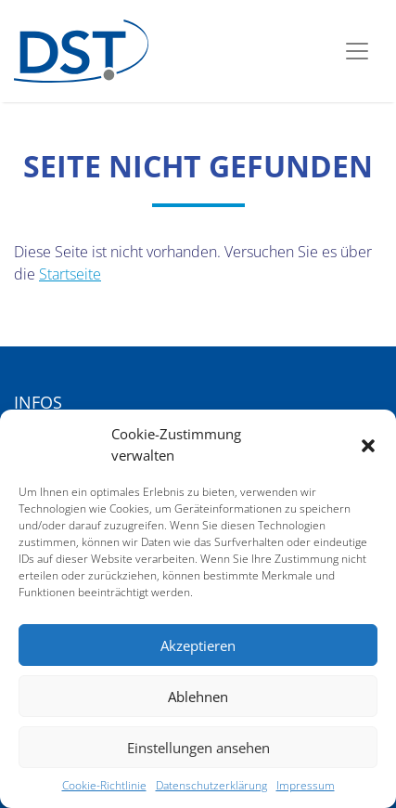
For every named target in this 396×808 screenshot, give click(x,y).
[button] (368, 445)
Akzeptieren (198, 645)
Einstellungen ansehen (198, 747)
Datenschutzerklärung (211, 785)
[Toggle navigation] (357, 51)
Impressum (305, 785)
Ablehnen (198, 696)
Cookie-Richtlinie (104, 785)
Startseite (70, 274)
